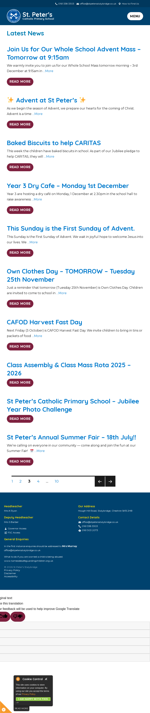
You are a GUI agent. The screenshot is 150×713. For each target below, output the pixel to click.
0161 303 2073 (90, 530)
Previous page (100, 486)
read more (21, 708)
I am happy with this (33, 699)
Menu (135, 16)
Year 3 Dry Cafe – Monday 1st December (68, 186)
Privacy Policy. (29, 694)
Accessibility (11, 576)
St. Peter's (38, 15)
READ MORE (20, 81)
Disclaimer (10, 573)
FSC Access (14, 532)
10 (57, 481)
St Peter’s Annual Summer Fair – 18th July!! (71, 437)
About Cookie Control (18, 679)
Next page (110, 486)
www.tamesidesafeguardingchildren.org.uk (28, 560)
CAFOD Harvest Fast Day (44, 322)
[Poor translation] (17, 617)
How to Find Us (128, 3)
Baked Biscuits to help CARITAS (54, 143)
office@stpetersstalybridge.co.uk (96, 3)
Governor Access (17, 528)
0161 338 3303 (64, 3)
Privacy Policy (12, 570)
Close (47, 680)
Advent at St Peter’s (46, 100)
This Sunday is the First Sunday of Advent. (71, 228)
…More (47, 71)
